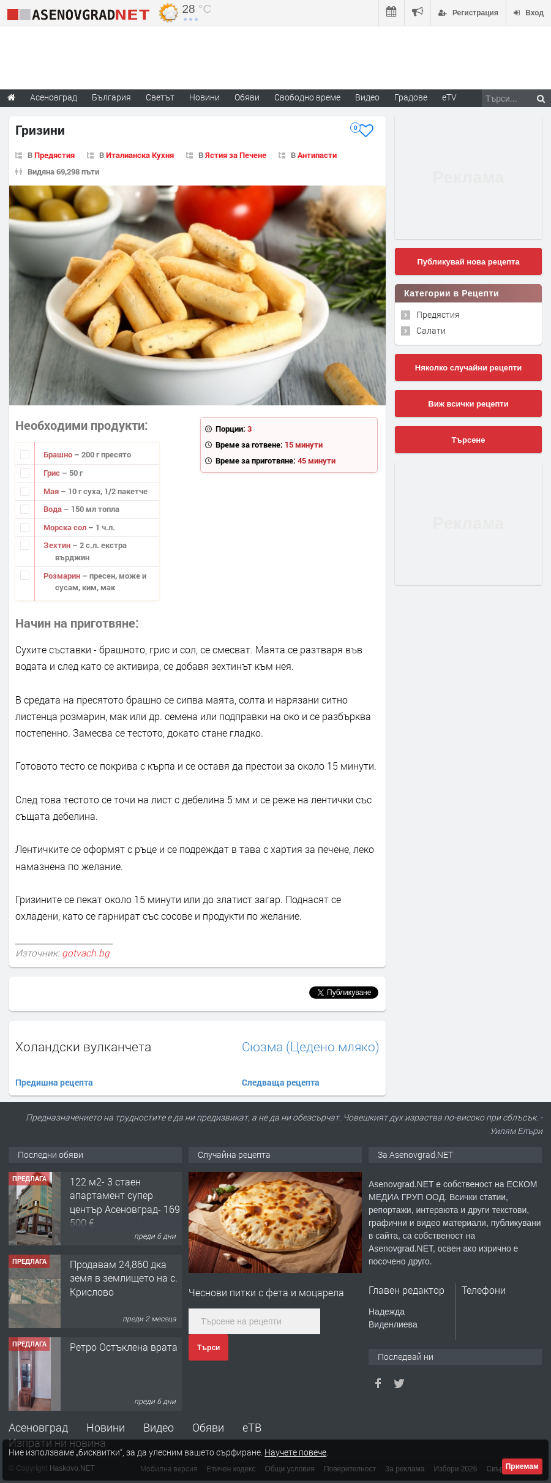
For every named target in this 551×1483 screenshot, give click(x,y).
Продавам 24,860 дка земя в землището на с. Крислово (124, 1278)
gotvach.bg (86, 953)
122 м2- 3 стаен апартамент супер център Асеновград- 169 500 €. (125, 1202)
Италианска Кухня (140, 154)
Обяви (208, 1427)
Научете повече (295, 1452)
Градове (410, 97)
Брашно (58, 454)
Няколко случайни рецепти (468, 367)
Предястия (54, 154)
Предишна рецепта (54, 1082)
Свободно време (307, 97)
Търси (208, 1347)
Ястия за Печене (235, 154)
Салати (431, 330)
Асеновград (38, 1427)
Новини (204, 97)
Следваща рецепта (281, 1082)
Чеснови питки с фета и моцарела (266, 1292)
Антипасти (317, 154)
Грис (52, 472)
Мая (52, 491)
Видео (158, 1427)
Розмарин (62, 575)
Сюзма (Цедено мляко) (311, 1046)
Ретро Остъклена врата (124, 1346)
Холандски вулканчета (83, 1046)
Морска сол (65, 527)
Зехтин (57, 544)
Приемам (522, 1466)
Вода (53, 508)
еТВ (251, 1427)
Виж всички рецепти (468, 403)
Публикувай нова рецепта (468, 261)
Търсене (468, 440)
